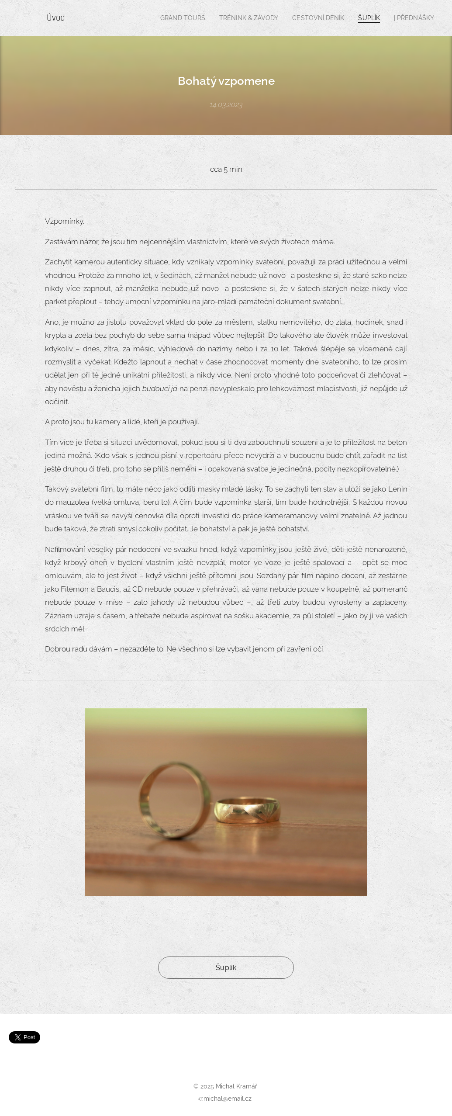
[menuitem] (170, 18)
